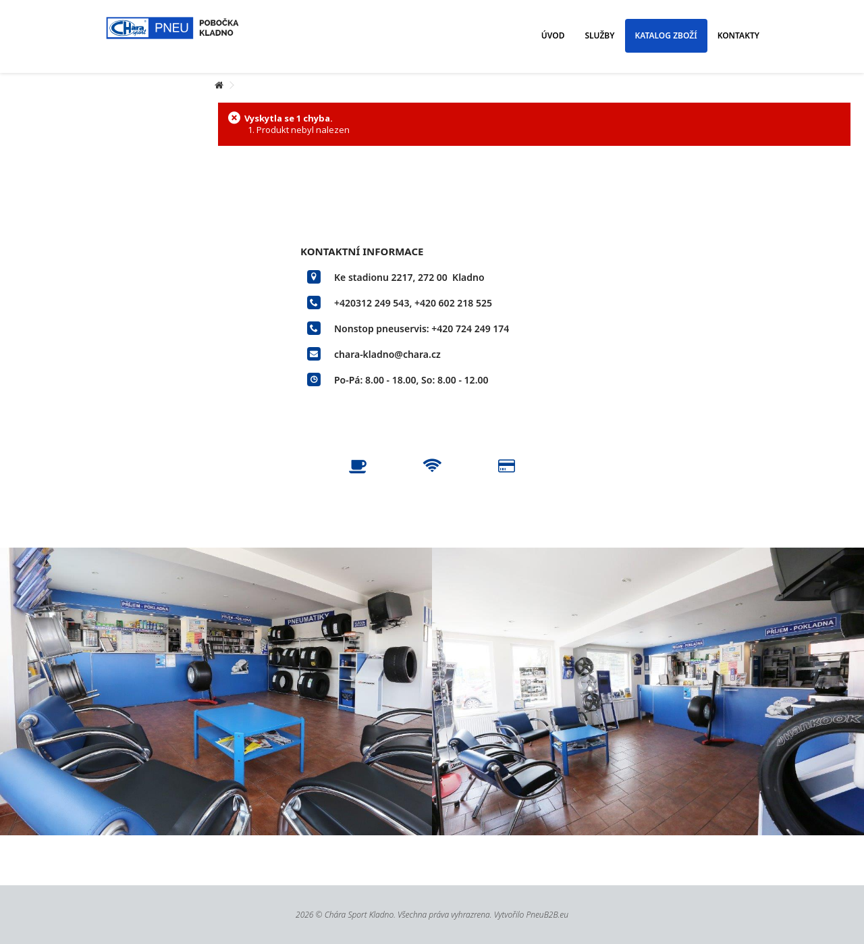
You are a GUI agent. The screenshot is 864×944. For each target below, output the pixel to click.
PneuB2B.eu (547, 914)
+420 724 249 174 (470, 328)
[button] (553, 36)
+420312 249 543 (371, 302)
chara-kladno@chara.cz (387, 354)
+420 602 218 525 (453, 302)
